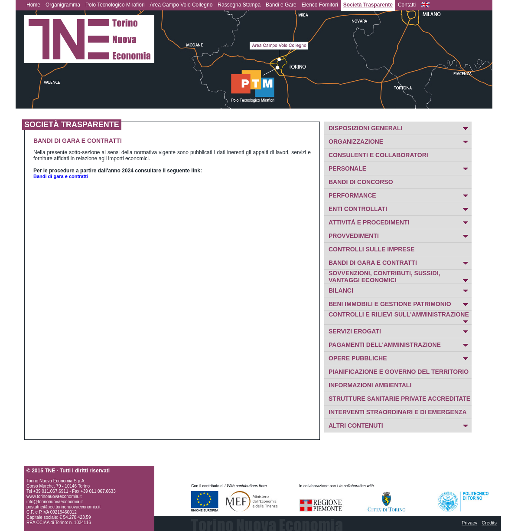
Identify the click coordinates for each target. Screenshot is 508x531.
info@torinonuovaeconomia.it (54, 501)
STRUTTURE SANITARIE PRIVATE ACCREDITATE (399, 398)
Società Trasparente (368, 5)
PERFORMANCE (352, 195)
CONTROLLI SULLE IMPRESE (371, 249)
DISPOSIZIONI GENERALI (365, 128)
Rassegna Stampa (239, 5)
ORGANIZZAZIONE (356, 141)
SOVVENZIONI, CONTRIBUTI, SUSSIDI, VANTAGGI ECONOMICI (384, 277)
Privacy (469, 522)
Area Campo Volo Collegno (181, 5)
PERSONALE (347, 168)
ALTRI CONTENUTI (356, 425)
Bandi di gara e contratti (60, 176)
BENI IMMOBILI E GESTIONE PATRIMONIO (390, 303)
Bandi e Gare (281, 5)
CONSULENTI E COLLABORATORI (378, 155)
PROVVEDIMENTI (354, 235)
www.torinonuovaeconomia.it (53, 496)
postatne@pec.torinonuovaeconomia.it (63, 507)
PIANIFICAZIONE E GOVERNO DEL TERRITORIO (399, 371)
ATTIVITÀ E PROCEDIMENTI (369, 222)
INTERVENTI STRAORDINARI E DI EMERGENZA (398, 412)
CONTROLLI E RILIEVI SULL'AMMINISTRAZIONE (399, 314)
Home (33, 5)
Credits (489, 522)
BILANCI (341, 290)
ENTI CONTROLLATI (358, 208)
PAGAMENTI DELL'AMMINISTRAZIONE (385, 344)
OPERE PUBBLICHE (358, 358)
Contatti (407, 5)
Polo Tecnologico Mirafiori (115, 5)
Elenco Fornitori (320, 5)
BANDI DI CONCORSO (361, 181)
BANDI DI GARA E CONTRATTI (373, 262)
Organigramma (63, 5)
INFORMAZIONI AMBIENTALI (370, 385)
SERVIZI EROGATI (355, 331)
